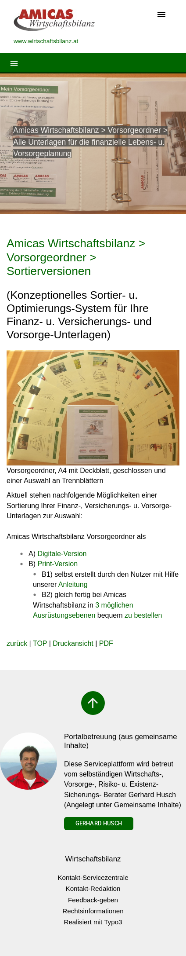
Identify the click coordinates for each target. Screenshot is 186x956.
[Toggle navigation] (161, 15)
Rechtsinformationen (92, 911)
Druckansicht (73, 643)
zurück (17, 643)
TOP (40, 643)
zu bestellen (143, 615)
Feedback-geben (93, 900)
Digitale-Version (61, 553)
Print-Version (57, 564)
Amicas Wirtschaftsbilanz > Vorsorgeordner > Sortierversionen (76, 257)
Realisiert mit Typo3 (93, 922)
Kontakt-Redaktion (93, 888)
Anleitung (73, 584)
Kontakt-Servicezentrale (92, 877)
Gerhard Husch (98, 823)
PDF (106, 643)
